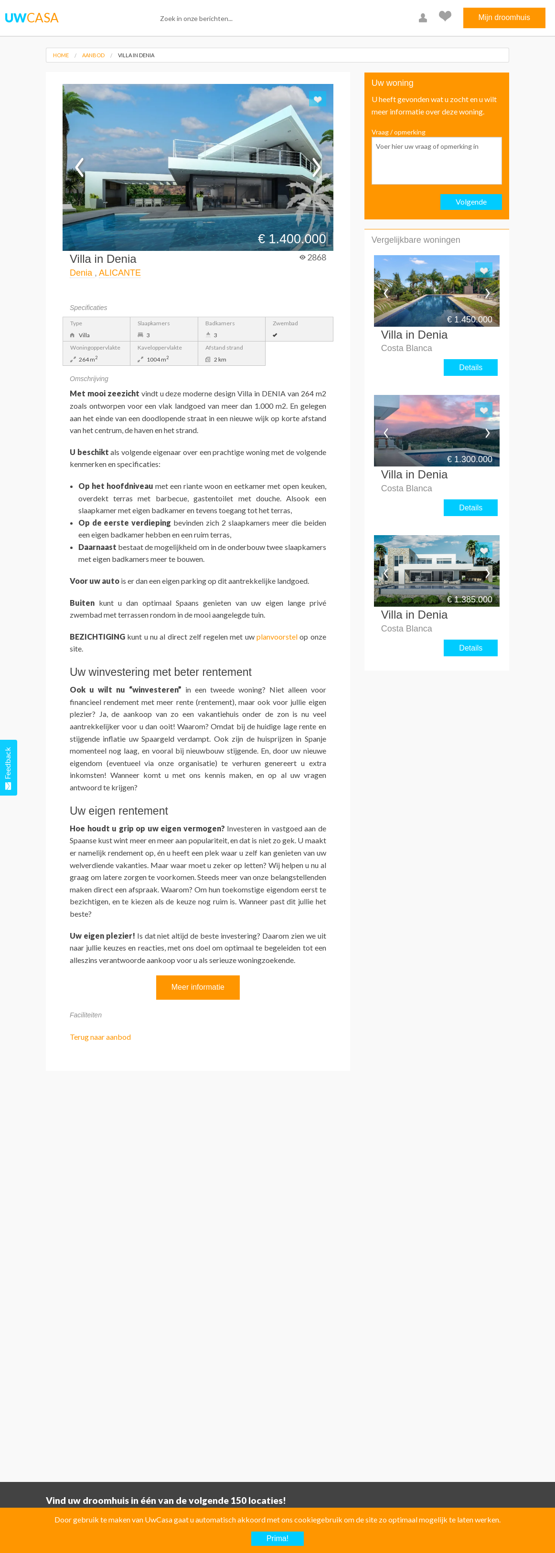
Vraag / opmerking (437, 156)
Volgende (471, 201)
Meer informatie (197, 987)
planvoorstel (277, 636)
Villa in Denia (136, 55)
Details (470, 367)
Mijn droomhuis (504, 17)
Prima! (277, 1538)
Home (61, 55)
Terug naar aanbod (100, 1036)
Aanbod (93, 55)
